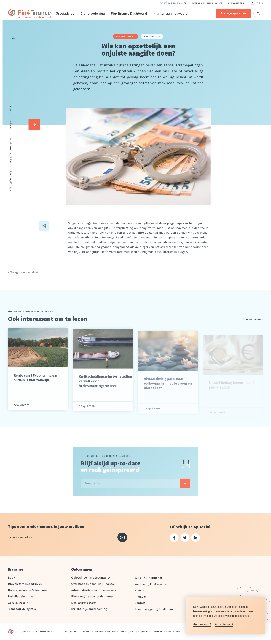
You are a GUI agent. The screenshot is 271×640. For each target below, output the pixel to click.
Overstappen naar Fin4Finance (92, 584)
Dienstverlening (92, 13)
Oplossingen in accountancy (91, 577)
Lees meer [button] (244, 615)
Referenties (173, 631)
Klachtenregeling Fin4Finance (155, 609)
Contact (140, 603)
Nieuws (140, 590)
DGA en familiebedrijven (25, 584)
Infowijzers (236, 3)
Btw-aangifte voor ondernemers (93, 596)
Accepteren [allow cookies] (222, 624)
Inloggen (141, 596)
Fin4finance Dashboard (129, 13)
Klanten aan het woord (170, 13)
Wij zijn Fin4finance (173, 3)
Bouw (12, 577)
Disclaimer (71, 631)
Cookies (132, 631)
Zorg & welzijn (18, 602)
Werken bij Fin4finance (207, 3)
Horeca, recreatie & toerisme (27, 590)
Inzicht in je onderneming (89, 609)
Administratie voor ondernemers (93, 590)
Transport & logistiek (22, 609)
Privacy (86, 631)
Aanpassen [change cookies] (200, 624)
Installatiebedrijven (21, 596)
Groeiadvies (65, 13)
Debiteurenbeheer (83, 602)
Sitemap (145, 631)
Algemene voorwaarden (109, 631)
